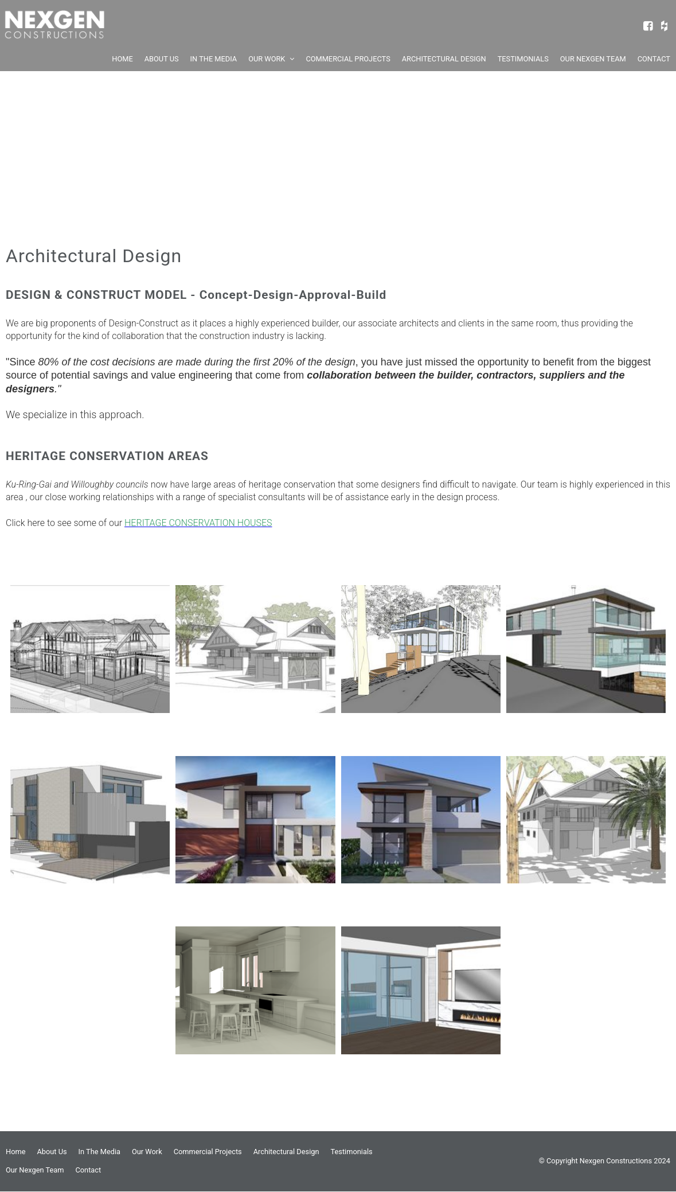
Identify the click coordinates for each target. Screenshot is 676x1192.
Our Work (147, 1151)
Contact (88, 1170)
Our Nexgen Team (35, 1170)
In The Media (99, 1151)
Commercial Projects (208, 1151)
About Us (52, 1151)
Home (15, 1151)
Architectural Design (286, 1151)
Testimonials (352, 1151)
